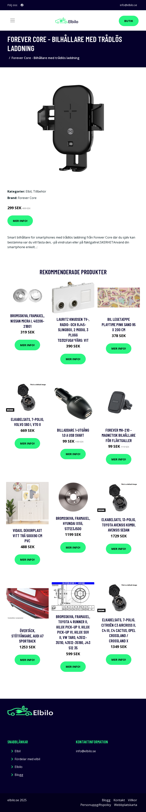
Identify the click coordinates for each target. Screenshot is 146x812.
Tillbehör (39, 191)
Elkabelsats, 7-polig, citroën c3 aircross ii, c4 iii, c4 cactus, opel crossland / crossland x (118, 630)
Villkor (132, 800)
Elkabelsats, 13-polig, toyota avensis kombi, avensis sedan (119, 524)
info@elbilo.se (128, 5)
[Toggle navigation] (12, 20)
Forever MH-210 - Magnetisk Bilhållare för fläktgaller (119, 435)
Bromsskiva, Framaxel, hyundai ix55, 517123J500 (73, 523)
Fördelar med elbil (27, 759)
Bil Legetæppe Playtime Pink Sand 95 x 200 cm (119, 324)
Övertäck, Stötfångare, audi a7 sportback (27, 635)
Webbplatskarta (125, 805)
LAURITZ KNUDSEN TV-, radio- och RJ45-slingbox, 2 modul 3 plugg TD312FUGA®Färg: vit (73, 329)
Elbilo (18, 767)
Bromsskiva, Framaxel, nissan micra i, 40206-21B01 (27, 320)
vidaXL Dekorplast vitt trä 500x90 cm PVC (27, 535)
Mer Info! (20, 221)
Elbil (29, 191)
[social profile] (22, 5)
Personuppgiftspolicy (95, 805)
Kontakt (119, 800)
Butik (128, 21)
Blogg (19, 775)
